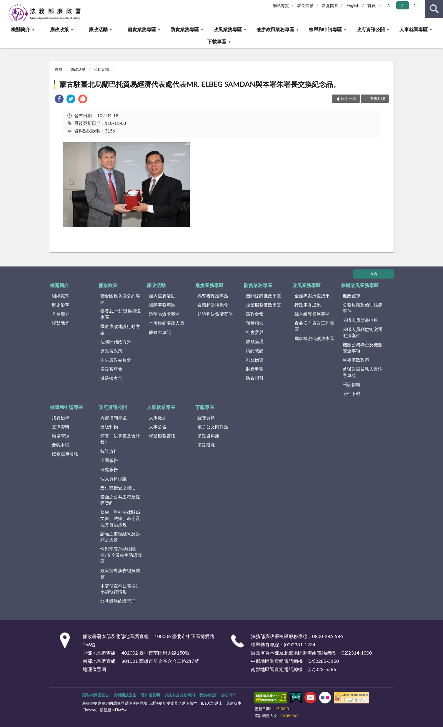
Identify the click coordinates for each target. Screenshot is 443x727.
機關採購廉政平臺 (263, 295)
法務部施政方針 (115, 341)
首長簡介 (60, 314)
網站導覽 (281, 5)
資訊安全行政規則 (179, 695)
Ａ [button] (402, 5)
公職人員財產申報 (360, 320)
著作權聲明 (150, 695)
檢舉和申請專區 (325, 29)
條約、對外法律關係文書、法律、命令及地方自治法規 (120, 518)
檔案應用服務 (65, 454)
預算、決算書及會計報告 (120, 439)
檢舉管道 (60, 435)
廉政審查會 (111, 369)
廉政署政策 (111, 350)
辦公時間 (229, 695)
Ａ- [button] (389, 5)
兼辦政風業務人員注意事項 (362, 372)
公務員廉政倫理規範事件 (362, 308)
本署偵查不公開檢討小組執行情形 (120, 588)
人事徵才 (157, 417)
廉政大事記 (160, 332)
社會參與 (255, 332)
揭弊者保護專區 (212, 295)
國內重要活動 (162, 295)
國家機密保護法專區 (314, 338)
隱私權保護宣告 (95, 695)
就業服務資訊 (162, 435)
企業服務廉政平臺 (263, 304)
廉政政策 (59, 29)
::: (4, 4)
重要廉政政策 (356, 359)
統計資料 (109, 451)
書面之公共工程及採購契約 (120, 500)
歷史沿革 (60, 304)
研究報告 (109, 469)
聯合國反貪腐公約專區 (120, 298)
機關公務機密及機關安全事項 (362, 347)
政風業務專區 (228, 29)
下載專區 (216, 41)
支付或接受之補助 (118, 487)
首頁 (371, 5)
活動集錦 (101, 69)
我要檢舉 (60, 417)
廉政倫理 (255, 341)
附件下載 (351, 393)
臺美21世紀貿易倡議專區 (120, 314)
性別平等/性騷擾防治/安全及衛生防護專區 (121, 555)
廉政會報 (255, 314)
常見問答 (330, 5)
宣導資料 (60, 426)
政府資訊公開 (371, 29)
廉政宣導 (351, 295)
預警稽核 (255, 323)
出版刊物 (109, 426)
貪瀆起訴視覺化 (212, 304)
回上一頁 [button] (348, 98)
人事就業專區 (413, 29)
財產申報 (255, 368)
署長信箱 (305, 5)
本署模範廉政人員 (166, 323)
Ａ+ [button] (415, 5)
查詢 (434, 9)
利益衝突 (255, 359)
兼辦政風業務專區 (275, 29)
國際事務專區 (162, 304)
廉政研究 (206, 445)
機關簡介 (20, 29)
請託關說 (255, 350)
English (353, 5)
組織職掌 (60, 295)
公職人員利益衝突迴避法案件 (362, 332)
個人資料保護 (113, 478)
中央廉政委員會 (115, 359)
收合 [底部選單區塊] (373, 273)
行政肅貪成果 (307, 304)
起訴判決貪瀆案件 (215, 314)
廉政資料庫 (208, 435)
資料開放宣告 (125, 695)
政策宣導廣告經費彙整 (120, 573)
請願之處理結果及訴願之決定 (120, 536)
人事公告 (157, 426)
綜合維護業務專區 (312, 314)
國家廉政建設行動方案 (120, 329)
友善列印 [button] (377, 98)
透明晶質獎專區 (164, 314)
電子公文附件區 (212, 426)
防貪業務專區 (185, 29)
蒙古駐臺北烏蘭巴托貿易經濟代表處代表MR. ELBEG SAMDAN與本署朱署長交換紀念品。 (199, 84)
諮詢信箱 (351, 384)
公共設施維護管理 (118, 601)
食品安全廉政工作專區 (314, 326)
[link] (59, 100)
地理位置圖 (94, 669)
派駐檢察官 (111, 378)
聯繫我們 (60, 323)
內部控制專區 (113, 417)
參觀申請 (60, 445)
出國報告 (109, 460)
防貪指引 (255, 377)
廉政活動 (98, 29)
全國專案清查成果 (312, 295)
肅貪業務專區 (142, 29)
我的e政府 (208, 695)
